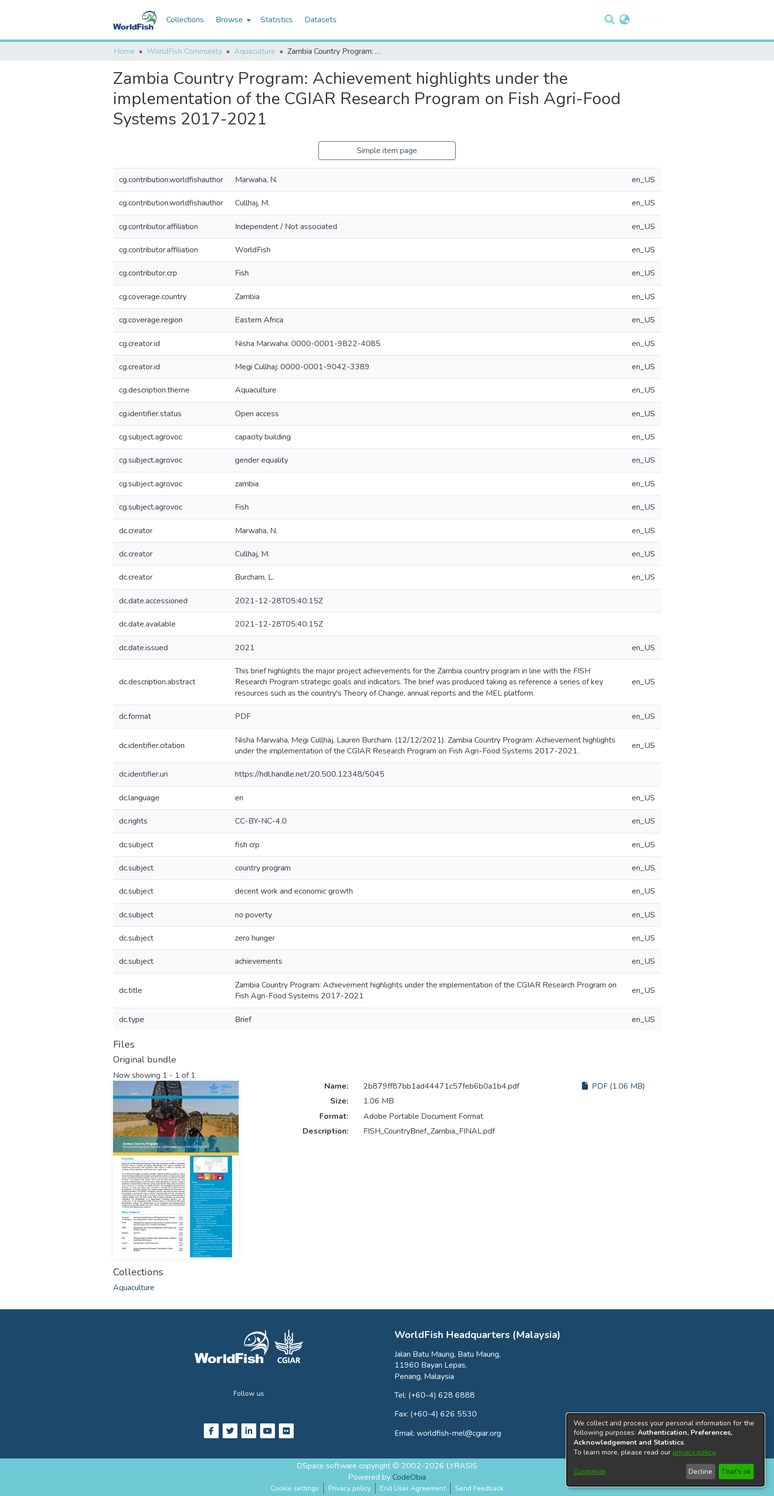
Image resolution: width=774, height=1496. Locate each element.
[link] (134, 1287)
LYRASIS (461, 1465)
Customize (590, 1471)
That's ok (736, 1471)
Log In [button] (645, 19)
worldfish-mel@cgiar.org (459, 1433)
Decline (700, 1471)
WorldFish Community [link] (184, 51)
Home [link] (124, 51)
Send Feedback (479, 1488)
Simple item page (387, 150)
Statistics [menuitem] (277, 19)
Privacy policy (349, 1488)
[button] (609, 20)
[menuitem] (232, 19)
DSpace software (327, 1465)
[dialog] (665, 1450)
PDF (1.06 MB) (613, 1086)
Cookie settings (295, 1488)
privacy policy (694, 1452)
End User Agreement (413, 1488)
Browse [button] (229, 19)
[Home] (134, 20)
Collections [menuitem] (185, 19)
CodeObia (409, 1477)
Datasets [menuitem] (321, 19)
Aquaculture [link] (254, 51)
